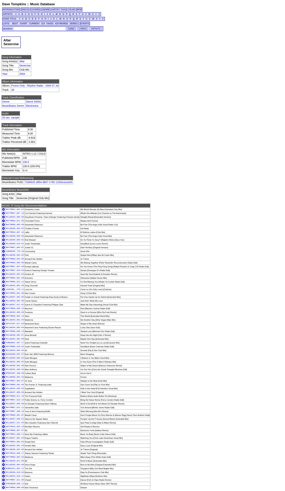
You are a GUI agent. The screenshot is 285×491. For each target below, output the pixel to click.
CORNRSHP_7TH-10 (15, 251)
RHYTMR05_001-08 (15, 293)
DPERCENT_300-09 (15, 373)
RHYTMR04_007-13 (15, 232)
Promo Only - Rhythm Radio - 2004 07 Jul (35, 85)
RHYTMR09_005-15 (15, 308)
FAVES (50, 23)
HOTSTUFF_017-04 (15, 324)
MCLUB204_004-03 (15, 274)
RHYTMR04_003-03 (15, 442)
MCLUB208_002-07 (15, 335)
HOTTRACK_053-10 (15, 426)
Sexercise (25, 65)
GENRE (46, 9)
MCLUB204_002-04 (15, 327)
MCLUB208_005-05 (15, 236)
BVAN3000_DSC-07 (15, 354)
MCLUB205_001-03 (15, 446)
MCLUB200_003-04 (15, 228)
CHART (23, 23)
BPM (79, 9)
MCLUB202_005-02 (15, 362)
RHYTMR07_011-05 (15, 480)
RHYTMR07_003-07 (15, 381)
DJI (43, 23)
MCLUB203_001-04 (15, 320)
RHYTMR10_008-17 (15, 453)
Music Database (42, 4)
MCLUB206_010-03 (15, 472)
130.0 (26, 162)
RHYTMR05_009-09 (15, 263)
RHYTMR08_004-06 (15, 259)
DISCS (25, 9)
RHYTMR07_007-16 (15, 213)
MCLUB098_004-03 (15, 377)
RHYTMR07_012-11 (15, 407)
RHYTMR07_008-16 (15, 411)
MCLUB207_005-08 (15, 404)
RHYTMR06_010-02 (15, 346)
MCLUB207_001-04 (15, 438)
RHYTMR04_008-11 (15, 434)
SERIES (74, 23)
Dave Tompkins (14, 4)
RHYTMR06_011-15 (15, 396)
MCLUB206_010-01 (15, 244)
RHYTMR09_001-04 (15, 385)
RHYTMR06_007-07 (15, 430)
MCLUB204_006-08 (15, 217)
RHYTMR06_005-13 (15, 331)
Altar (22, 61)
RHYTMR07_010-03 (15, 270)
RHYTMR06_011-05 (15, 221)
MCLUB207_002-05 (15, 297)
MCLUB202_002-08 (15, 339)
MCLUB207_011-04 (15, 423)
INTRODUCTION (11, 9)
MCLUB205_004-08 (15, 465)
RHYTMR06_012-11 (15, 282)
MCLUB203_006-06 (15, 312)
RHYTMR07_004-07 (15, 247)
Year (4, 73)
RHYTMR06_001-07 (15, 415)
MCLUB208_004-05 (15, 449)
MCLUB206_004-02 (15, 255)
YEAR (72, 9)
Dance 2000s (33, 101)
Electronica (32, 105)
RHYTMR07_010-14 (15, 400)
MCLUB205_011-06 (15, 461)
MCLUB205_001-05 (15, 286)
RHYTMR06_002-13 (15, 316)
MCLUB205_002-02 (15, 358)
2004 (22, 73)
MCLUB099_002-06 (15, 301)
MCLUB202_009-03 (15, 369)
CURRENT (34, 23)
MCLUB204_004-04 (15, 350)
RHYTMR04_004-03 (15, 209)
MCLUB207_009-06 (15, 392)
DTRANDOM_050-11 (15, 484)
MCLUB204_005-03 (15, 388)
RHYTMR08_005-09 (15, 225)
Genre (5, 101)
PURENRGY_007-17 (15, 343)
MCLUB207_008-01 (15, 419)
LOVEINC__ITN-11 (15, 289)
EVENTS (85, 23)
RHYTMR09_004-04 (15, 457)
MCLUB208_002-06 (15, 366)
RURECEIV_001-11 (15, 468)
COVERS (35, 9)
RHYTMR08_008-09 (15, 487)
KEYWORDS (61, 23)
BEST (15, 23)
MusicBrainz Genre (13, 105)
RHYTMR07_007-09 (15, 266)
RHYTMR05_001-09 (15, 278)
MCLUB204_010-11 (15, 476)
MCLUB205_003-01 (15, 240)
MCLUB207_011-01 (15, 305)
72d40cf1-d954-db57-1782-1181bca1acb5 (48, 182)
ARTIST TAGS (59, 9)
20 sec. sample (10, 117)
